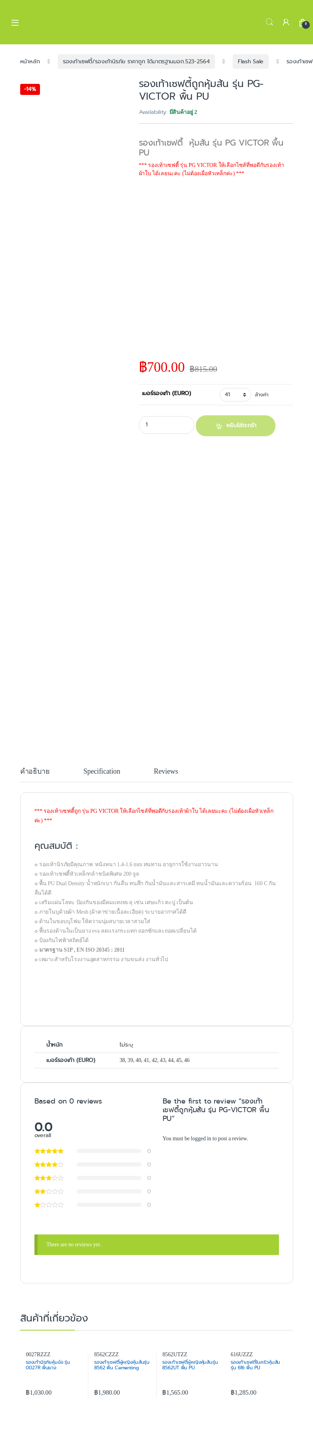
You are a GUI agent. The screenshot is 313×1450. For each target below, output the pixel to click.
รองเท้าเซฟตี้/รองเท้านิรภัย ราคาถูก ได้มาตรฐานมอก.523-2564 (136, 61)
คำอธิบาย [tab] (35, 771)
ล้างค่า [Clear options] (261, 394)
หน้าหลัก (30, 61)
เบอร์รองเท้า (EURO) (167, 393)
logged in (201, 1138)
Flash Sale (251, 61)
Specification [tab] (101, 771)
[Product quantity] (166, 425)
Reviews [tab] (166, 771)
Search (269, 22)
